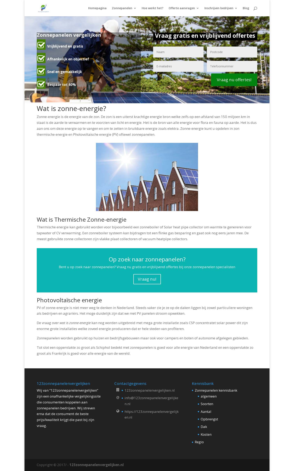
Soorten (207, 403)
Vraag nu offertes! (234, 79)
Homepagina (97, 8)
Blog (246, 8)
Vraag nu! (147, 279)
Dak (204, 426)
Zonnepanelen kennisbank (216, 390)
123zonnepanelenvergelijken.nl (96, 464)
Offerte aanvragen (182, 8)
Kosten (206, 434)
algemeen (209, 396)
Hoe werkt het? (152, 8)
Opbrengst (209, 419)
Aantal (206, 411)
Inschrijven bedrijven (218, 8)
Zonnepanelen (122, 8)
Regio (199, 442)
